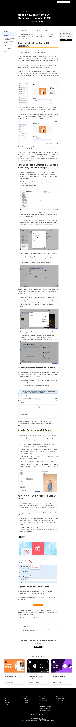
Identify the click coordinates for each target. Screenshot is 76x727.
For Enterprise (25, 700)
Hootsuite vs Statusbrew (44, 708)
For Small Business (26, 696)
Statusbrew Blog (42, 696)
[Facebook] (31, 714)
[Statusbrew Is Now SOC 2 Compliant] (61, 680)
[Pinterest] (42, 714)
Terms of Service (46, 720)
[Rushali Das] (17, 629)
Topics (33, 2)
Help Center (41, 698)
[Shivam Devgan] (54, 662)
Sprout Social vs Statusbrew (45, 710)
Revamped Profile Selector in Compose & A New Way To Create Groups (9, 38)
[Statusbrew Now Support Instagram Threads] (38, 680)
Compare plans (38, 646)
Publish (6, 698)
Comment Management (16, 2)
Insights (6, 2)
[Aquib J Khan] (6, 662)
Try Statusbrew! (38, 604)
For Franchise (25, 702)
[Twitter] (33, 714)
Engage (6, 696)
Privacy (39, 720)
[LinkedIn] (39, 714)
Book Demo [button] (66, 39)
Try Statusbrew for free (63, 2)
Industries (40, 2)
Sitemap (52, 720)
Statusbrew (20, 11)
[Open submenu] (46, 2)
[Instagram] (36, 714)
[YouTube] (44, 714)
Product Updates (33, 11)
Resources (26, 2)
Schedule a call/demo (61, 696)
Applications (7, 702)
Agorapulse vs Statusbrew (45, 706)
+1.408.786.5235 (60, 700)
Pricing (6, 704)
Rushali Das (24, 626)
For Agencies (25, 698)
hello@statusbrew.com (61, 698)
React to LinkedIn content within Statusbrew (8, 34)
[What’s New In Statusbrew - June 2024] (14, 680)
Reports (6, 700)
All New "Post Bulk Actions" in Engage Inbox (9, 48)
